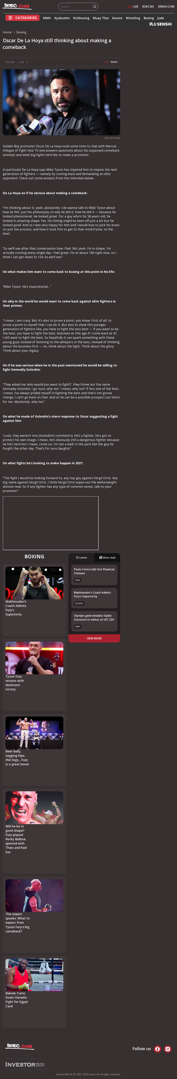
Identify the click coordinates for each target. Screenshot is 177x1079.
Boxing (149, 18)
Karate (117, 18)
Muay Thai (101, 18)
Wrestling (133, 18)
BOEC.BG (148, 6)
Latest (81, 557)
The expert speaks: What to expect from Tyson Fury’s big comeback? (17, 922)
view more (94, 638)
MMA (47, 18)
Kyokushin (62, 18)
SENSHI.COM (166, 6)
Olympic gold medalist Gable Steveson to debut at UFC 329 (94, 617)
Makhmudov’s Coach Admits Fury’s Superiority (92, 594)
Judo (160, 18)
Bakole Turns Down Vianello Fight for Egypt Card (16, 999)
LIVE (133, 6)
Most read (107, 557)
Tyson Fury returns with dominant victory (14, 682)
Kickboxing (81, 18)
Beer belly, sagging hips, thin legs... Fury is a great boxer (17, 757)
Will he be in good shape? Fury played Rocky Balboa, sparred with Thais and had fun (16, 839)
